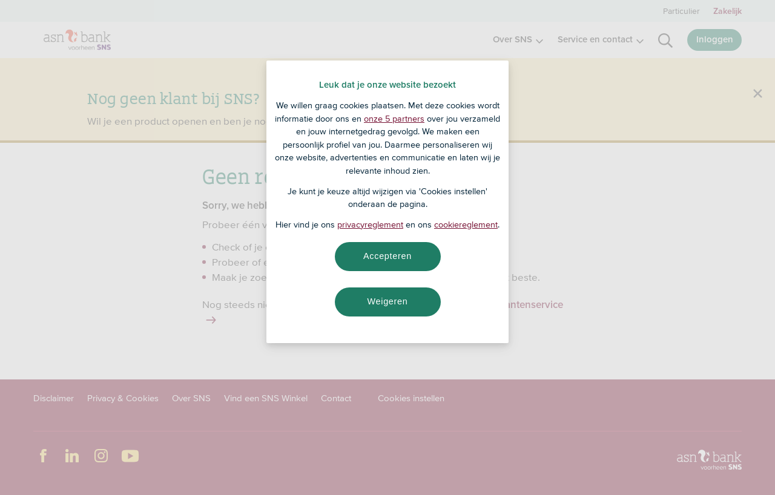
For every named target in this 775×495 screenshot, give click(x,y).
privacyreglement (370, 224)
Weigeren (387, 301)
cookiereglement (466, 224)
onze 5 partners (394, 118)
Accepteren (387, 256)
